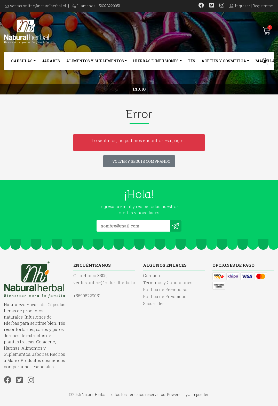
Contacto (152, 275)
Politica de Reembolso (165, 289)
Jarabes (51, 60)
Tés (191, 60)
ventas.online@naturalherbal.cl (38, 5)
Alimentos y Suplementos (95, 60)
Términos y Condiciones (167, 282)
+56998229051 (87, 295)
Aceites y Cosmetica (223, 60)
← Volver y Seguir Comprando (139, 161)
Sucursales (153, 303)
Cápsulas (22, 60)
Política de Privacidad (165, 296)
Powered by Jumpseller (188, 394)
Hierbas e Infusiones (156, 60)
